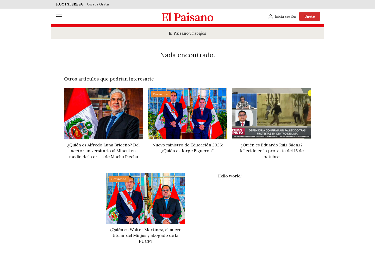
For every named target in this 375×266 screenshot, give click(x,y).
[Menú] (59, 16)
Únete (309, 16)
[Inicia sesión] (282, 16)
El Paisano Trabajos (187, 33)
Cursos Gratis (98, 4)
